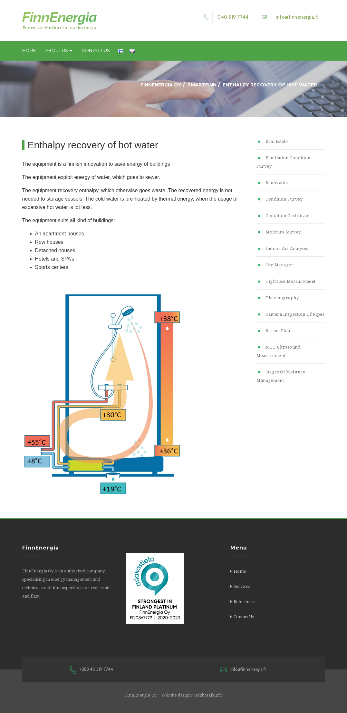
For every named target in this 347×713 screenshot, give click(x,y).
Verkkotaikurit (207, 695)
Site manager (279, 264)
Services (242, 586)
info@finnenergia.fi (288, 17)
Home (29, 50)
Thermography (282, 297)
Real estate (276, 141)
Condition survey (284, 199)
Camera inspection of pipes (294, 314)
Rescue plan (277, 330)
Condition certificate (287, 215)
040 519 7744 (224, 17)
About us (58, 50)
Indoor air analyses (286, 248)
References (244, 601)
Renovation (277, 182)
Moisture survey (283, 232)
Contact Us (96, 50)
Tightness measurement (290, 281)
